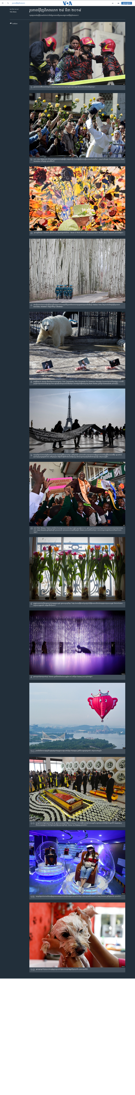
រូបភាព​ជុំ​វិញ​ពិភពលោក (18, 3)
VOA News (13, 12)
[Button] (13, 24)
